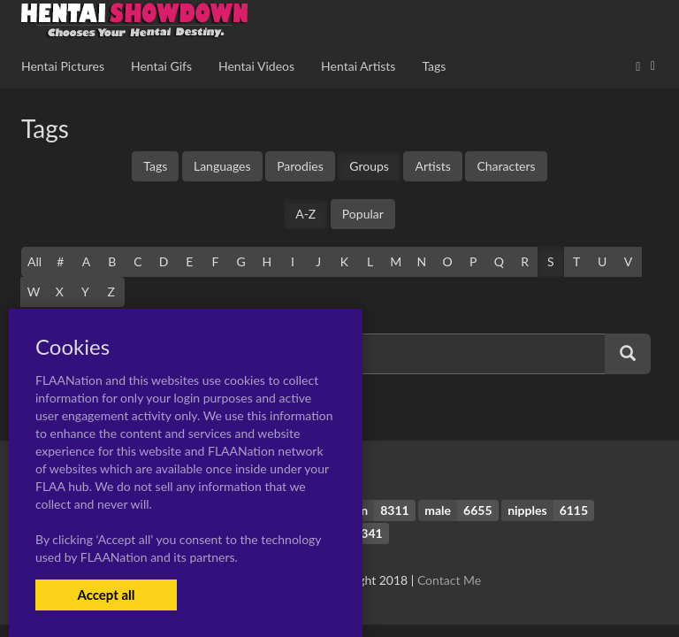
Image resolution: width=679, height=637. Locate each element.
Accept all (105, 594)
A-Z (305, 213)
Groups (369, 165)
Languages (222, 165)
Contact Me (449, 579)
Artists (432, 165)
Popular (363, 213)
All (34, 261)
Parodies (300, 165)
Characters (506, 165)
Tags (155, 165)
